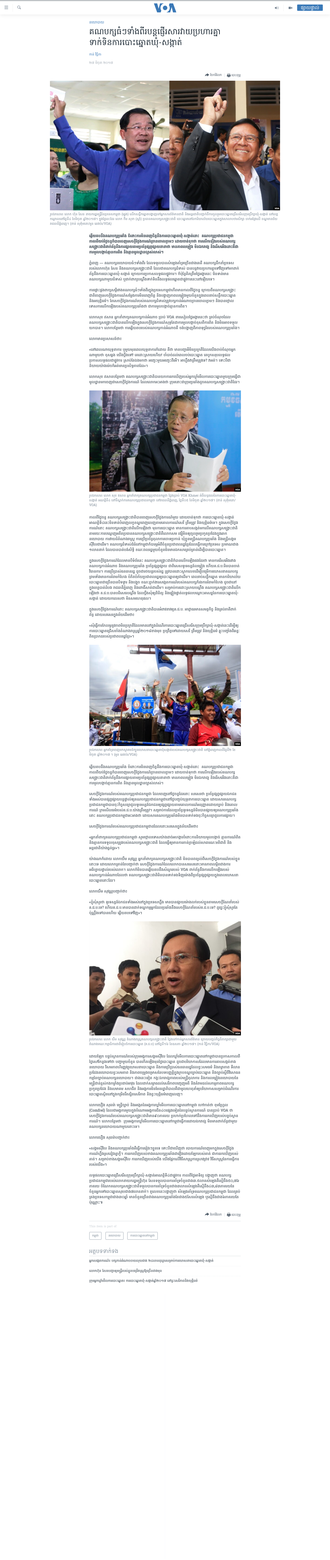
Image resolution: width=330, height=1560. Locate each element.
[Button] (213, 75)
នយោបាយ (96, 22)
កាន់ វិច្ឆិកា (95, 54)
